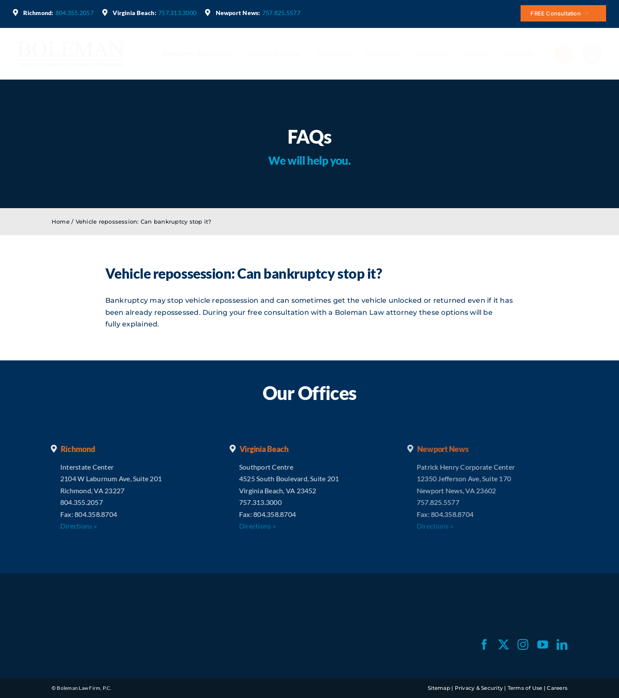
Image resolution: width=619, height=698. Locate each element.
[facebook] (484, 644)
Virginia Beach (257, 449)
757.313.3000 (177, 12)
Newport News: (238, 12)
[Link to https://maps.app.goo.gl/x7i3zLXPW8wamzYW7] (207, 12)
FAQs (309, 137)
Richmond (71, 449)
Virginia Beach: (134, 12)
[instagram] (523, 644)
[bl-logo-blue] (71, 41)
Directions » (71, 526)
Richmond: (38, 12)
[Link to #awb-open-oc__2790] (563, 54)
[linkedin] (562, 644)
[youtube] (542, 644)
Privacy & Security (479, 688)
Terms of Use (525, 688)
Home (61, 221)
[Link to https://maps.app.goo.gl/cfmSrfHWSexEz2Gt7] (104, 12)
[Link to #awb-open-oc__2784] (592, 54)
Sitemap (439, 688)
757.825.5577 (281, 12)
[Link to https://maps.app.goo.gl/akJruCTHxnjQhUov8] (15, 12)
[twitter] (503, 644)
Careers (557, 688)
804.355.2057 (74, 12)
